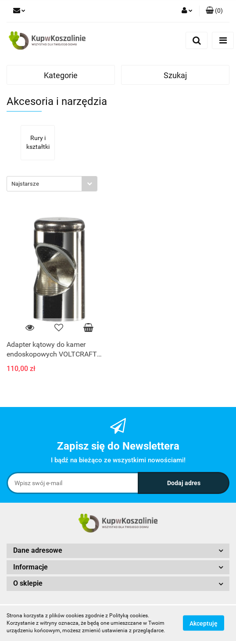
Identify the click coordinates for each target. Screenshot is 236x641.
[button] (214, 11)
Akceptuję (204, 623)
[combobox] (52, 183)
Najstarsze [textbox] (25, 183)
